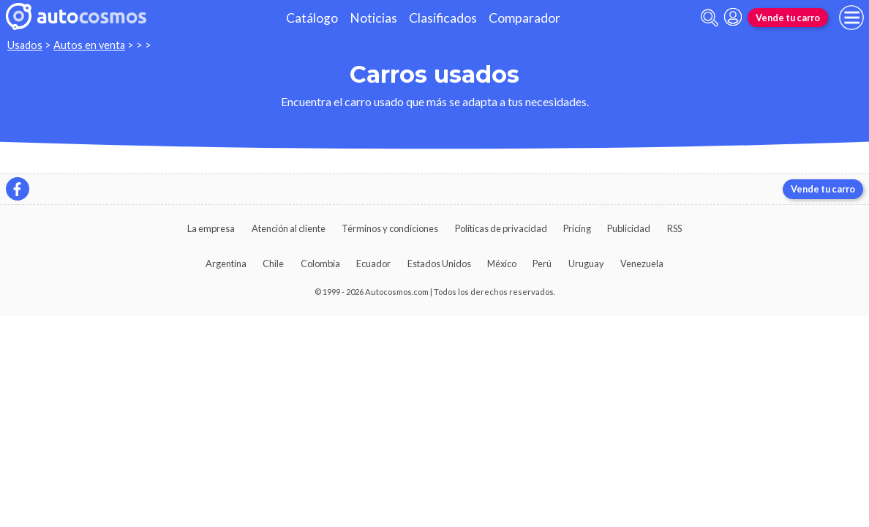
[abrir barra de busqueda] (709, 18)
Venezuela (641, 263)
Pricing (577, 228)
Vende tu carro (788, 17)
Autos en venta (89, 45)
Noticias (373, 18)
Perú (542, 263)
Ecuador (373, 263)
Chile (273, 263)
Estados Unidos (439, 263)
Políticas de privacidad (501, 228)
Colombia (320, 263)
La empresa (211, 228)
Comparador (524, 18)
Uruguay (586, 263)
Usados (24, 45)
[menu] (851, 17)
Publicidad (628, 228)
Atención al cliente (289, 228)
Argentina (226, 263)
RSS (674, 228)
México (501, 263)
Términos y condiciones (390, 228)
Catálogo (312, 18)
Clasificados (443, 18)
